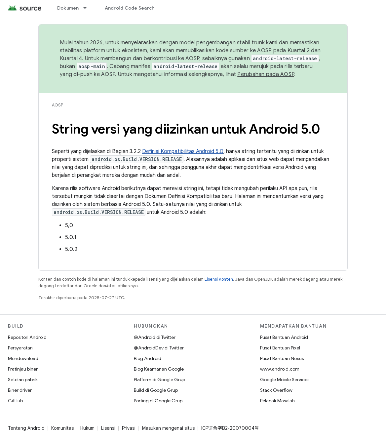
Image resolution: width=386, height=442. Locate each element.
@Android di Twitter (154, 337)
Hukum (87, 428)
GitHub (15, 401)
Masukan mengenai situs (168, 428)
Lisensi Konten (219, 279)
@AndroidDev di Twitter (159, 348)
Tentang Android (26, 428)
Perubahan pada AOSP (265, 74)
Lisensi (108, 428)
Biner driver (20, 390)
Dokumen (68, 8)
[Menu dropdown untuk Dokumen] (88, 8)
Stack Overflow (276, 390)
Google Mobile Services (284, 379)
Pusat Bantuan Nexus (282, 358)
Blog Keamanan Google (159, 369)
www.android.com (279, 369)
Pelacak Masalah (277, 401)
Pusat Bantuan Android (284, 337)
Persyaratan (20, 348)
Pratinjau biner (23, 369)
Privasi (128, 428)
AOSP (57, 105)
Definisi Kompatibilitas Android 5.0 (182, 151)
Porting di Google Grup (158, 401)
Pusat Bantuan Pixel (280, 348)
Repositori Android (27, 337)
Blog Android (147, 358)
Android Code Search (130, 8)
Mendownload (23, 358)
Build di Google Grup (156, 390)
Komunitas (62, 428)
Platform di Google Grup (159, 379)
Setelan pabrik (23, 379)
